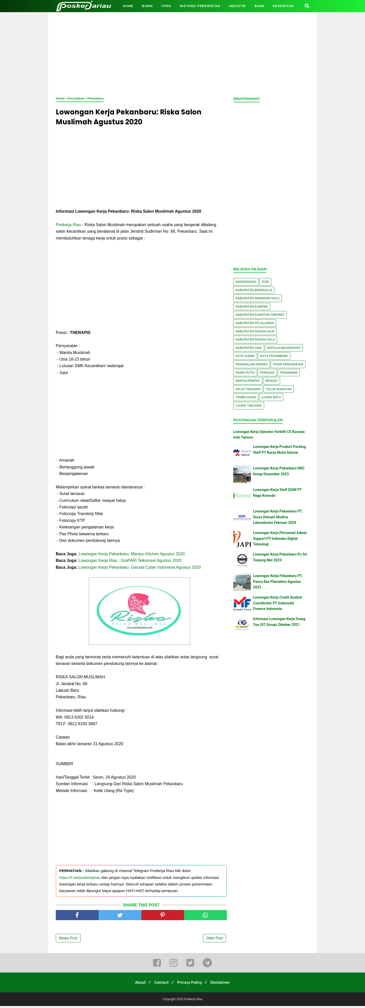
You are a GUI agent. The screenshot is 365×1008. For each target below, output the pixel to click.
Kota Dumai (245, 356)
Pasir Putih (245, 372)
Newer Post (68, 940)
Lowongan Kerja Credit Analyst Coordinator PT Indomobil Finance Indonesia (277, 603)
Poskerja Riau (68, 226)
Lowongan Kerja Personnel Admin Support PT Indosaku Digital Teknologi (280, 538)
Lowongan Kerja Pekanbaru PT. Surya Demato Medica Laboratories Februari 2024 (278, 517)
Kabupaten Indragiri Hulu (257, 298)
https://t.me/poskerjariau (79, 879)
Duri (265, 282)
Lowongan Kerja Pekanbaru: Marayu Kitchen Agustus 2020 (132, 556)
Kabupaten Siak (248, 348)
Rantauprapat (247, 381)
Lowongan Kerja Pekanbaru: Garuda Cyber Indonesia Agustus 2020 (140, 569)
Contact (160, 984)
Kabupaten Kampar (251, 306)
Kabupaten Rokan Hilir (254, 331)
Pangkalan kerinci (251, 364)
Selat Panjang (248, 389)
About (137, 984)
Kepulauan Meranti (284, 348)
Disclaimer (224, 984)
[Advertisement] (182, 53)
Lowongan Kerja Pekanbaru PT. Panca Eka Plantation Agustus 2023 (278, 581)
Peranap (267, 372)
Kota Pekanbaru (274, 356)
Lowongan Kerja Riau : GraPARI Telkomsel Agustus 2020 (130, 562)
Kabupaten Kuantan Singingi (259, 315)
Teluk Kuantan (278, 389)
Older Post (214, 940)
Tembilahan (245, 397)
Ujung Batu (271, 397)
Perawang (289, 372)
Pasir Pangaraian (288, 364)
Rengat (271, 381)
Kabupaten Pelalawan (254, 323)
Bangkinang (245, 282)
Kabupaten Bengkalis (253, 290)
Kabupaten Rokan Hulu (255, 339)
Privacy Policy (190, 984)
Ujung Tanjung (248, 405)
